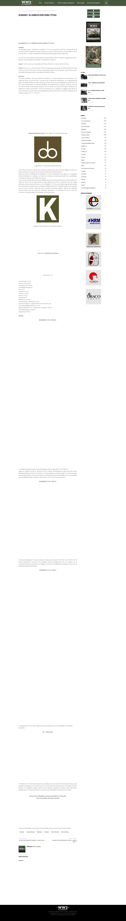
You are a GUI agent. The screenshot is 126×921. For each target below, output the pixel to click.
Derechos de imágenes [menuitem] (93, 3)
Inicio (20, 11)
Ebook (93, 185)
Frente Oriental (55, 832)
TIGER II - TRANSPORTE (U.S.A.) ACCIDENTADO (96, 83)
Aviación (93, 154)
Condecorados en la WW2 (93, 163)
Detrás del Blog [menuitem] (49, 3)
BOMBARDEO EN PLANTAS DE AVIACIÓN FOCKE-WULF (96, 107)
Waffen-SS (93, 151)
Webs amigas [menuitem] (81, 3)
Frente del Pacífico (93, 140)
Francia (93, 157)
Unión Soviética (65, 832)
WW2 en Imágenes (36, 847)
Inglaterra (93, 146)
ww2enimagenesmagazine (93, 188)
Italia (93, 165)
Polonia (93, 179)
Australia (93, 177)
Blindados (39, 832)
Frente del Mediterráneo (93, 143)
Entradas (46, 832)
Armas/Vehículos (30, 832)
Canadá (93, 171)
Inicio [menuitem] (40, 3)
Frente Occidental (93, 132)
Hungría (93, 182)
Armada (93, 149)
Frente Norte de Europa (93, 168)
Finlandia (93, 174)
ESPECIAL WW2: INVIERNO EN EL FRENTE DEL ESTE (97, 75)
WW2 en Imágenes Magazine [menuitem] (65, 3)
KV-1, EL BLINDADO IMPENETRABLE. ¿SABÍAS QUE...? (96, 91)
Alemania (24, 11)
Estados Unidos (93, 135)
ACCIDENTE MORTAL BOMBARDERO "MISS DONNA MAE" (97, 99)
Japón (93, 160)
